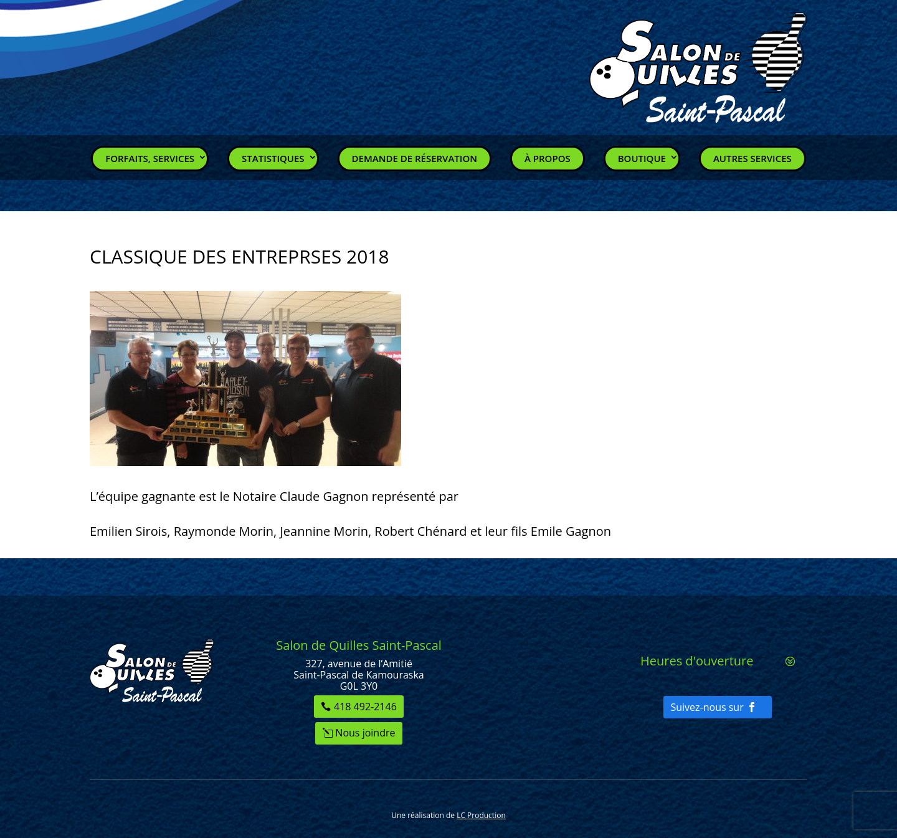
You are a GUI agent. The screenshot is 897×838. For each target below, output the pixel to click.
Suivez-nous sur (706, 707)
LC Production (481, 815)
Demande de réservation (414, 158)
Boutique (642, 158)
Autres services (752, 158)
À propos (547, 158)
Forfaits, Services (149, 158)
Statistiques (273, 158)
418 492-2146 (365, 706)
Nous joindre (365, 733)
